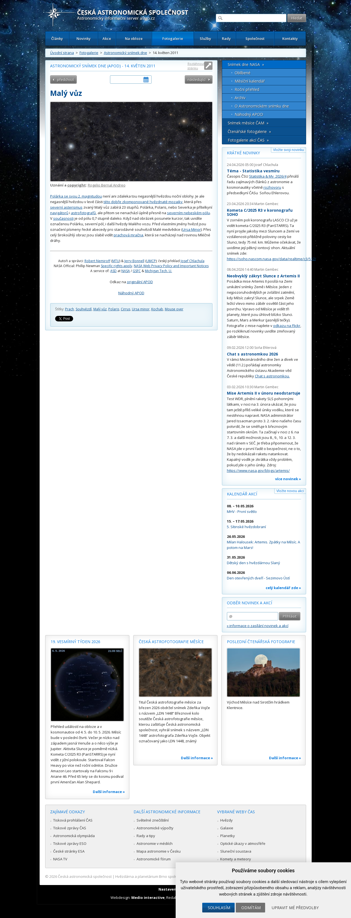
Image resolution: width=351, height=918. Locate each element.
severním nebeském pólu (188, 212)
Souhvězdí (84, 309)
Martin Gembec (266, 203)
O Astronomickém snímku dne (262, 106)
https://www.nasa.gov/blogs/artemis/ (258, 470)
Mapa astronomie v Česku (159, 851)
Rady (226, 38)
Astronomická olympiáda (74, 835)
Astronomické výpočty (155, 827)
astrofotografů (83, 212)
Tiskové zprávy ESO (69, 843)
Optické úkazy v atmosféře (242, 843)
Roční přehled (247, 89)
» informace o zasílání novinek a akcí (257, 625)
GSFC (137, 271)
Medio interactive (148, 897)
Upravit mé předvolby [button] (295, 907)
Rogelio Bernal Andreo (106, 185)
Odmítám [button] (251, 907)
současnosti (63, 218)
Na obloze (134, 38)
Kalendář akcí (242, 494)
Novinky (83, 38)
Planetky (227, 835)
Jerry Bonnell (134, 261)
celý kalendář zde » (283, 587)
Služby (205, 38)
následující (197, 79)
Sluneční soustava (235, 851)
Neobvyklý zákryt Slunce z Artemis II (263, 275)
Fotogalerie (172, 38)
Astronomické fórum (154, 858)
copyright (76, 185)
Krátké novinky (243, 152)
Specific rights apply (116, 266)
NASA (125, 271)
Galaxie (226, 827)
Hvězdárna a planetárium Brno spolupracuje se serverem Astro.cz (170, 876)
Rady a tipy (146, 835)
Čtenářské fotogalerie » (249, 131)
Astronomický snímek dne (125, 52)
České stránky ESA (68, 851)
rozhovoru (272, 187)
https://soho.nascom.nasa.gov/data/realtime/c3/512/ (271, 258)
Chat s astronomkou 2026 (252, 354)
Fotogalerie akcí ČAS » (248, 140)
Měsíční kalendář (250, 81)
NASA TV (60, 858)
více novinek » (288, 478)
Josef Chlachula (192, 261)
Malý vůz (100, 309)
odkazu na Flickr (286, 325)
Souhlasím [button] (219, 907)
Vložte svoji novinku (288, 149)
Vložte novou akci (290, 491)
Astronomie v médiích (155, 843)
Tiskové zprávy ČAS (69, 827)
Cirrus (125, 309)
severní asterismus (66, 207)
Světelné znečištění (153, 820)
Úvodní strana (62, 52)
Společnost (255, 38)
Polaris (113, 309)
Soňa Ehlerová (265, 347)
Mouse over (174, 309)
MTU (115, 261)
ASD (113, 271)
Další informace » (109, 791)
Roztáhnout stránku (196, 66)
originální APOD (140, 281)
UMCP (151, 261)
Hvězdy (226, 820)
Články (57, 38)
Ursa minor (141, 309)
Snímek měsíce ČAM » (248, 123)
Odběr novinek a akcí (249, 602)
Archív (240, 97)
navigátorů (59, 212)
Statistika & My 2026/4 (267, 176)
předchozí (65, 79)
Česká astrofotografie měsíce (171, 641)
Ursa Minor (191, 229)
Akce (107, 38)
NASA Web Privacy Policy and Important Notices (171, 266)
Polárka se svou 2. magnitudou (76, 196)
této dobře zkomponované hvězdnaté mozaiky (143, 201)
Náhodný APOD (131, 292)
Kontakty (290, 38)
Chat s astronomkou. (272, 376)
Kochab (157, 309)
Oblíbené (242, 72)
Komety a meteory (235, 858)
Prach (69, 309)
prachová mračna (128, 234)
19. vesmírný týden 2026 (75, 641)
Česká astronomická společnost (85, 876)
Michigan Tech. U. (158, 271)
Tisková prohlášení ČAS (73, 820)
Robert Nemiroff (97, 261)
